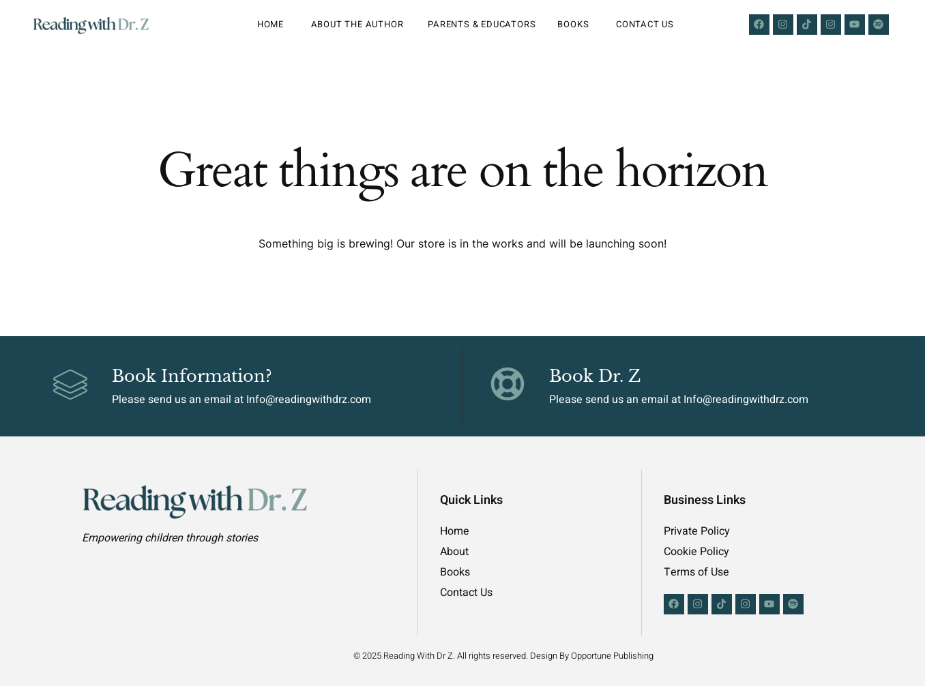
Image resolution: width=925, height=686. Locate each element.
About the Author (359, 24)
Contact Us (645, 24)
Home (273, 24)
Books (575, 24)
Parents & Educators (481, 24)
